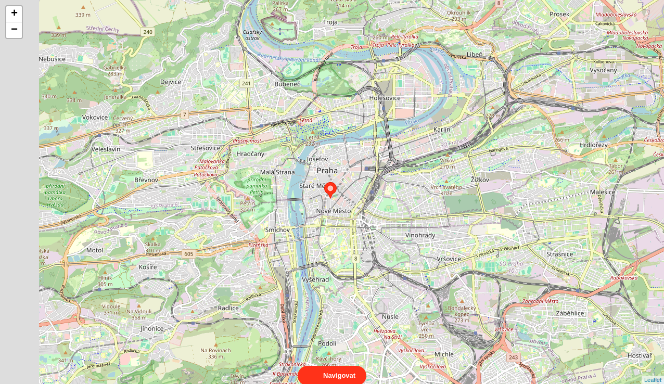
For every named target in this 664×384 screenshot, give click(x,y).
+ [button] (14, 14)
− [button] (14, 30)
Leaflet (652, 370)
